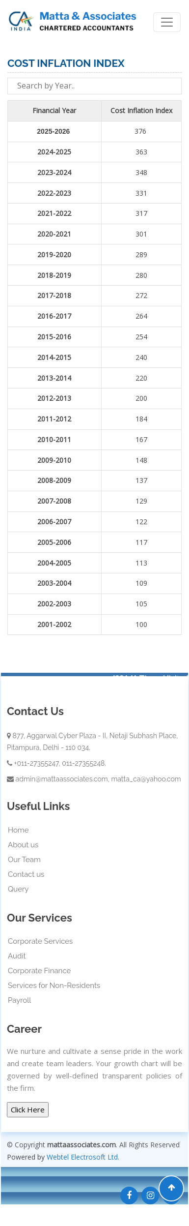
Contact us (26, 874)
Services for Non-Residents (54, 985)
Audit (17, 956)
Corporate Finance (39, 970)
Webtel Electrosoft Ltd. (83, 1157)
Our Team (24, 859)
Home (18, 830)
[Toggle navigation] (167, 22)
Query (18, 889)
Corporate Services (40, 941)
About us (23, 844)
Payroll (19, 1000)
